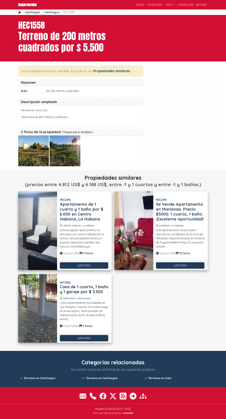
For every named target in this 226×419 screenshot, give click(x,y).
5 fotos (86, 253)
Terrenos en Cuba (159, 378)
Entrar (201, 4)
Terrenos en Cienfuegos (39, 378)
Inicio (140, 4)
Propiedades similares (111, 71)
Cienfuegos (32, 12)
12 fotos (183, 253)
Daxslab (128, 413)
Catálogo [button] (154, 4)
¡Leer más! (84, 265)
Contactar (185, 4)
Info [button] (169, 4)
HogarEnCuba (27, 4)
